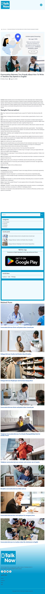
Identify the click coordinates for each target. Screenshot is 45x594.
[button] (41, 5)
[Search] (41, 214)
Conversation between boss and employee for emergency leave (18, 515)
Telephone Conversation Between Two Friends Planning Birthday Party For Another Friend (20, 434)
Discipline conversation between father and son (13, 489)
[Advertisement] (22, 19)
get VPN (33, 51)
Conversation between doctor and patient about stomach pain (17, 327)
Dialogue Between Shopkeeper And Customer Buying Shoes (17, 381)
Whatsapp (13, 277)
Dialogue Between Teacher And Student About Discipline (16, 354)
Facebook (4, 277)
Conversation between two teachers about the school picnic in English (19, 542)
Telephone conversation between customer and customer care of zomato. (20, 462)
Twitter (9, 277)
